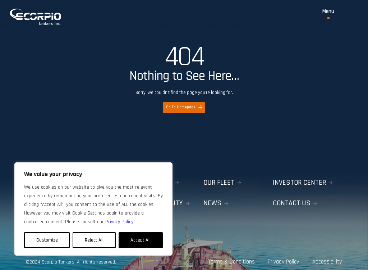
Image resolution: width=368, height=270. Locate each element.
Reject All (94, 240)
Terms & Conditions (224, 256)
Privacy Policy (281, 256)
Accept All (140, 240)
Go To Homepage (184, 107)
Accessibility (329, 256)
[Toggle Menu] (328, 14)
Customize (47, 240)
